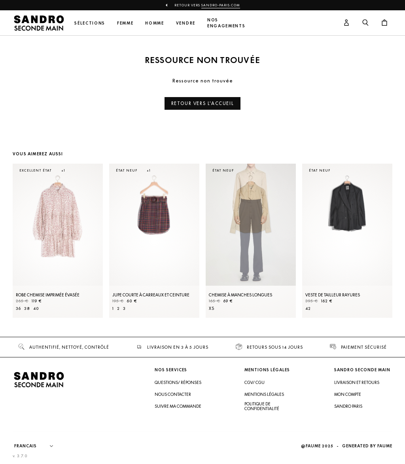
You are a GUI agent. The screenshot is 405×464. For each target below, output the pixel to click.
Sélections (89, 23)
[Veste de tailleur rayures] (347, 241)
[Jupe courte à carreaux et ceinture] (154, 241)
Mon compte (347, 394)
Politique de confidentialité (261, 406)
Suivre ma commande (178, 406)
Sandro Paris (348, 406)
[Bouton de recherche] (365, 23)
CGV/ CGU (254, 382)
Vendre (185, 23)
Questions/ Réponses (178, 382)
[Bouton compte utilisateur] (346, 23)
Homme (154, 23)
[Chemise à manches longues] (251, 241)
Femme (125, 23)
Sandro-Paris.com (220, 5)
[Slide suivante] (376, 248)
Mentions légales (264, 394)
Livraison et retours (356, 382)
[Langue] (37, 446)
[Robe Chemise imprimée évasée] (58, 241)
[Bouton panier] (384, 23)
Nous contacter (173, 394)
